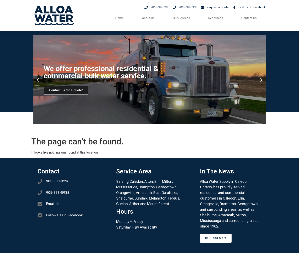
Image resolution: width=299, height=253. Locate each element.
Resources (215, 18)
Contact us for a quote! (66, 90)
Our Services (181, 18)
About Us (148, 18)
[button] (37, 79)
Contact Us (249, 18)
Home (119, 18)
